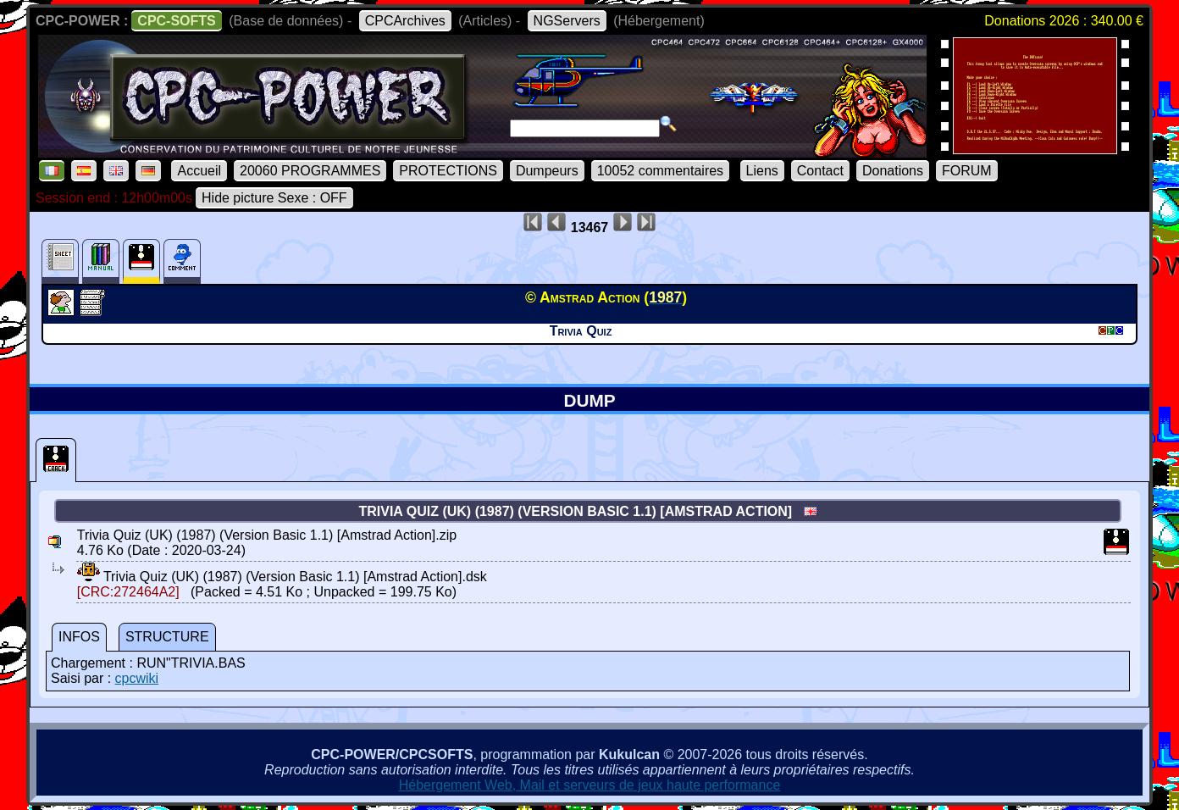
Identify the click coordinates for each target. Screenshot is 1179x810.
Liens (762, 171)
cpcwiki (137, 678)
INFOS (79, 637)
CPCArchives (405, 21)
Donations (892, 171)
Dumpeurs (547, 171)
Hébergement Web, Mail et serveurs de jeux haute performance (590, 785)
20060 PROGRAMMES (310, 171)
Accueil (199, 171)
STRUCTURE (167, 637)
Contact (820, 171)
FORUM (967, 171)
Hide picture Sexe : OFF (274, 198)
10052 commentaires (660, 171)
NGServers (567, 21)
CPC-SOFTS (176, 21)
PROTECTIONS (448, 171)
